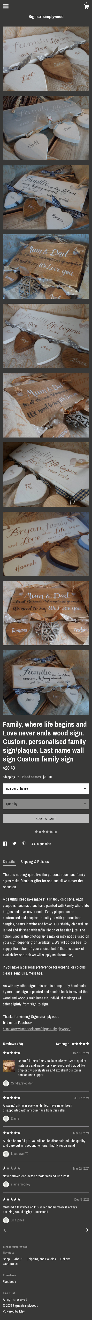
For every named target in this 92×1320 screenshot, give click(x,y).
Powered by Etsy (14, 1311)
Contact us (10, 1264)
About (18, 1259)
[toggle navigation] (6, 6)
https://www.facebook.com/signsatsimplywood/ (36, 1028)
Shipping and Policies (42, 1259)
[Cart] (86, 7)
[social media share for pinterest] (24, 844)
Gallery (65, 1259)
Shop (7, 1259)
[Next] (87, 1230)
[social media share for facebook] (5, 844)
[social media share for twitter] (14, 844)
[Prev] (4, 1230)
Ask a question (41, 844)
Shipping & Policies (35, 861)
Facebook (9, 1282)
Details (9, 861)
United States (31, 777)
